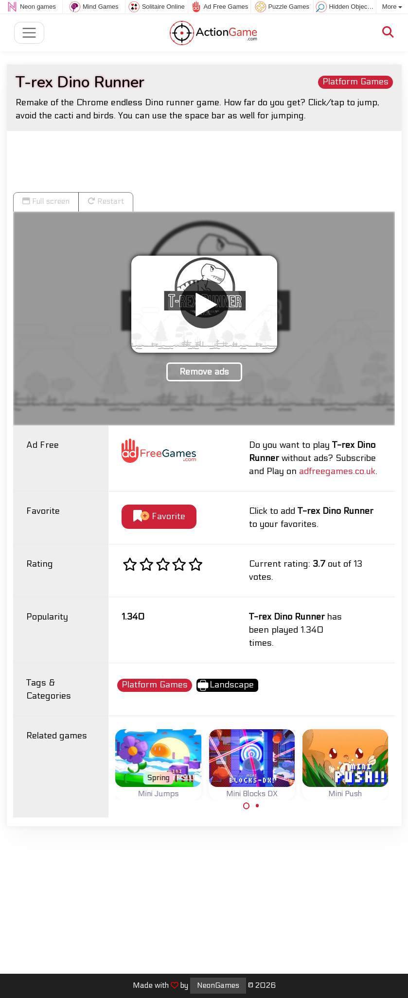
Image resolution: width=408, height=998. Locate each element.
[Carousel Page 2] (257, 805)
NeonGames (218, 985)
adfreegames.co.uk (337, 471)
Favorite (159, 516)
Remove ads (204, 372)
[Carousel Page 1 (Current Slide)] (246, 805)
